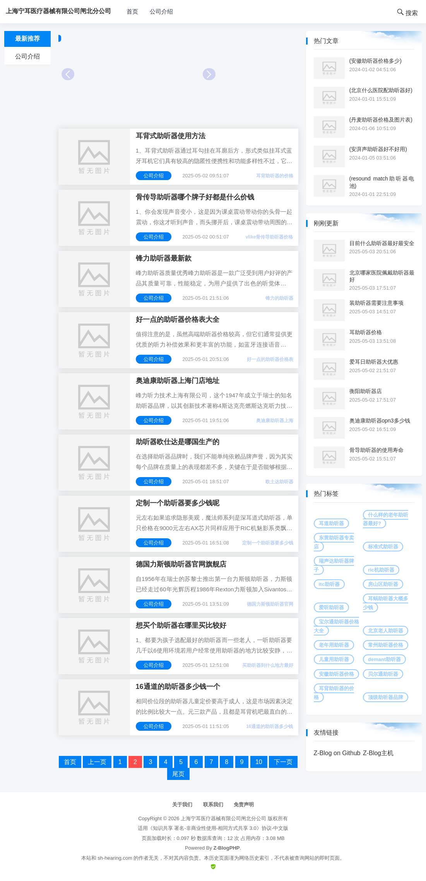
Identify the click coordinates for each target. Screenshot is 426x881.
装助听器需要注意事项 (376, 303)
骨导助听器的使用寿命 (376, 450)
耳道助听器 (331, 523)
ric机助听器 (381, 570)
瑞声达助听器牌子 (334, 565)
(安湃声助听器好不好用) (378, 149)
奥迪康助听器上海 (274, 420)
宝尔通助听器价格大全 (336, 626)
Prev (68, 74)
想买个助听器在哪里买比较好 (181, 625)
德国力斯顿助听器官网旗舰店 (181, 564)
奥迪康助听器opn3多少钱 (379, 420)
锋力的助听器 (279, 298)
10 (258, 762)
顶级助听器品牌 (385, 697)
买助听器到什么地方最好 (267, 665)
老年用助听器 (334, 645)
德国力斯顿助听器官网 (270, 604)
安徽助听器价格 (336, 674)
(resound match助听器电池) (381, 182)
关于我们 (182, 804)
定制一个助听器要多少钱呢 (177, 503)
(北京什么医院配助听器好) (380, 90)
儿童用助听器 (334, 659)
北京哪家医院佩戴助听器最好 (381, 276)
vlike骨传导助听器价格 (269, 237)
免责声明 (244, 804)
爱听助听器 (331, 607)
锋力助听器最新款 (164, 258)
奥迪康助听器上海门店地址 (177, 381)
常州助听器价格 (385, 645)
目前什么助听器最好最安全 (381, 243)
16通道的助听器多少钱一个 (178, 686)
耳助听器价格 (365, 332)
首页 (132, 11)
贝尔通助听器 (383, 674)
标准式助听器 (383, 547)
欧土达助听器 (279, 481)
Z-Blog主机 (378, 753)
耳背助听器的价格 (274, 176)
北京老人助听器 (385, 631)
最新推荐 (27, 38)
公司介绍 (161, 11)
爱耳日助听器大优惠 (373, 362)
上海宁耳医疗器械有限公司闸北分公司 (223, 818)
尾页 (178, 774)
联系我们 (213, 804)
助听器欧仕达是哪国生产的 (177, 442)
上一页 (97, 762)
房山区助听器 (383, 584)
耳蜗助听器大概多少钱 (385, 603)
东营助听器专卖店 (334, 542)
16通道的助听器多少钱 (269, 726)
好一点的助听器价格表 (270, 359)
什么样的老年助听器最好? (385, 519)
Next (209, 74)
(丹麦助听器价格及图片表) (380, 120)
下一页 (283, 762)
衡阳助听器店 (365, 391)
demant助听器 (384, 659)
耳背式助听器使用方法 (170, 136)
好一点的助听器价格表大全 (177, 319)
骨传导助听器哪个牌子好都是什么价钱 (195, 197)
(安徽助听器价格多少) (375, 61)
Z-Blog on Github (337, 753)
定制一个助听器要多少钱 (267, 543)
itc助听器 (329, 584)
